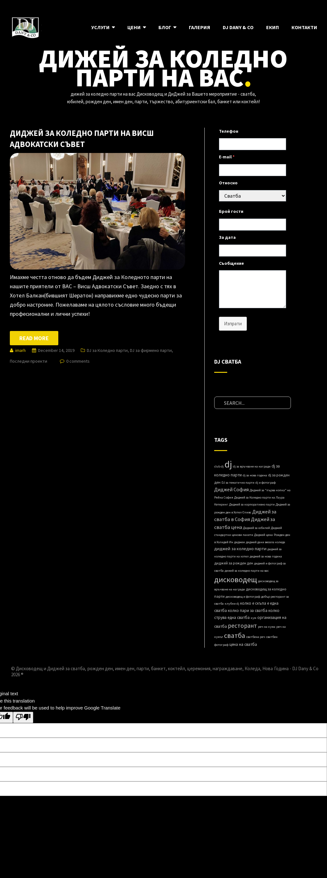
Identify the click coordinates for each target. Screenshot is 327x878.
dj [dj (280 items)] (228, 464)
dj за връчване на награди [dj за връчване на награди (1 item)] (252, 466)
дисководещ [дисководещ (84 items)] (235, 579)
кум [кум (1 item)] (253, 618)
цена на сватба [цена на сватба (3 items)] (243, 644)
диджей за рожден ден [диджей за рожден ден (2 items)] (233, 563)
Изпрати (233, 324)
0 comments (78, 361)
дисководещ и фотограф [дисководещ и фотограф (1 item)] (243, 597)
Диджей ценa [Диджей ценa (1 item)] (263, 535)
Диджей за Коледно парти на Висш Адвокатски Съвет (82, 138)
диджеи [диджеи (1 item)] (239, 542)
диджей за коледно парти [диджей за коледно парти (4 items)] (240, 548)
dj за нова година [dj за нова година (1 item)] (255, 475)
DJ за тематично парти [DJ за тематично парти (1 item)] (237, 482)
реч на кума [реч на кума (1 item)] (266, 627)
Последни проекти (28, 361)
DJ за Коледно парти (107, 350)
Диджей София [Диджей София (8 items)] (231, 489)
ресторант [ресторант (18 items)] (242, 625)
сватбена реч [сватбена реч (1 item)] (255, 637)
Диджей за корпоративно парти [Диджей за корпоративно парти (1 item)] (252, 504)
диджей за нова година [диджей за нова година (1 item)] (266, 556)
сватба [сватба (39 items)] (234, 635)
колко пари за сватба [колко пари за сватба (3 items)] (247, 610)
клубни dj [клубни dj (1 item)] (232, 603)
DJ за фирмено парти (151, 350)
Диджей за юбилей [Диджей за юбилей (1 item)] (256, 528)
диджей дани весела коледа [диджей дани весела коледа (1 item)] (265, 542)
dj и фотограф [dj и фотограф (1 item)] (265, 482)
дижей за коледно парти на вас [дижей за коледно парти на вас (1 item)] (247, 571)
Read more (34, 338)
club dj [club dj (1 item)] (219, 466)
